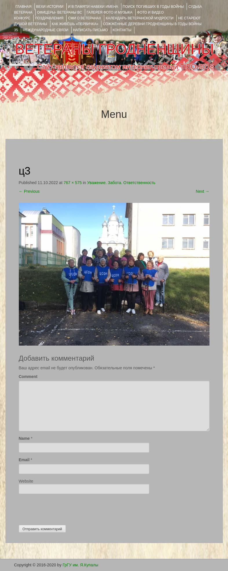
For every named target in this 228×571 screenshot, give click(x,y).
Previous (29, 191)
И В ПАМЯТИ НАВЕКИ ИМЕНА (93, 7)
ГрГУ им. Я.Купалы (80, 565)
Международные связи (45, 30)
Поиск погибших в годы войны (153, 7)
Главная (24, 7)
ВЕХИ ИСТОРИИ (49, 7)
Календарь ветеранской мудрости (140, 18)
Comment (28, 376)
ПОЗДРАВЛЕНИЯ (49, 18)
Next (202, 191)
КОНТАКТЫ (122, 30)
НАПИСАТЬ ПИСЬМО (90, 30)
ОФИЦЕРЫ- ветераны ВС (59, 12)
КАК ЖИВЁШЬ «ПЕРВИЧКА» (75, 24)
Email (24, 459)
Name (24, 438)
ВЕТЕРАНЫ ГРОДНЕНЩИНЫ (114, 49)
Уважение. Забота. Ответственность (121, 182)
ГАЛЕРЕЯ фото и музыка (109, 12)
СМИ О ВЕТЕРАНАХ (84, 18)
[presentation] (63, 508)
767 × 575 (72, 182)
